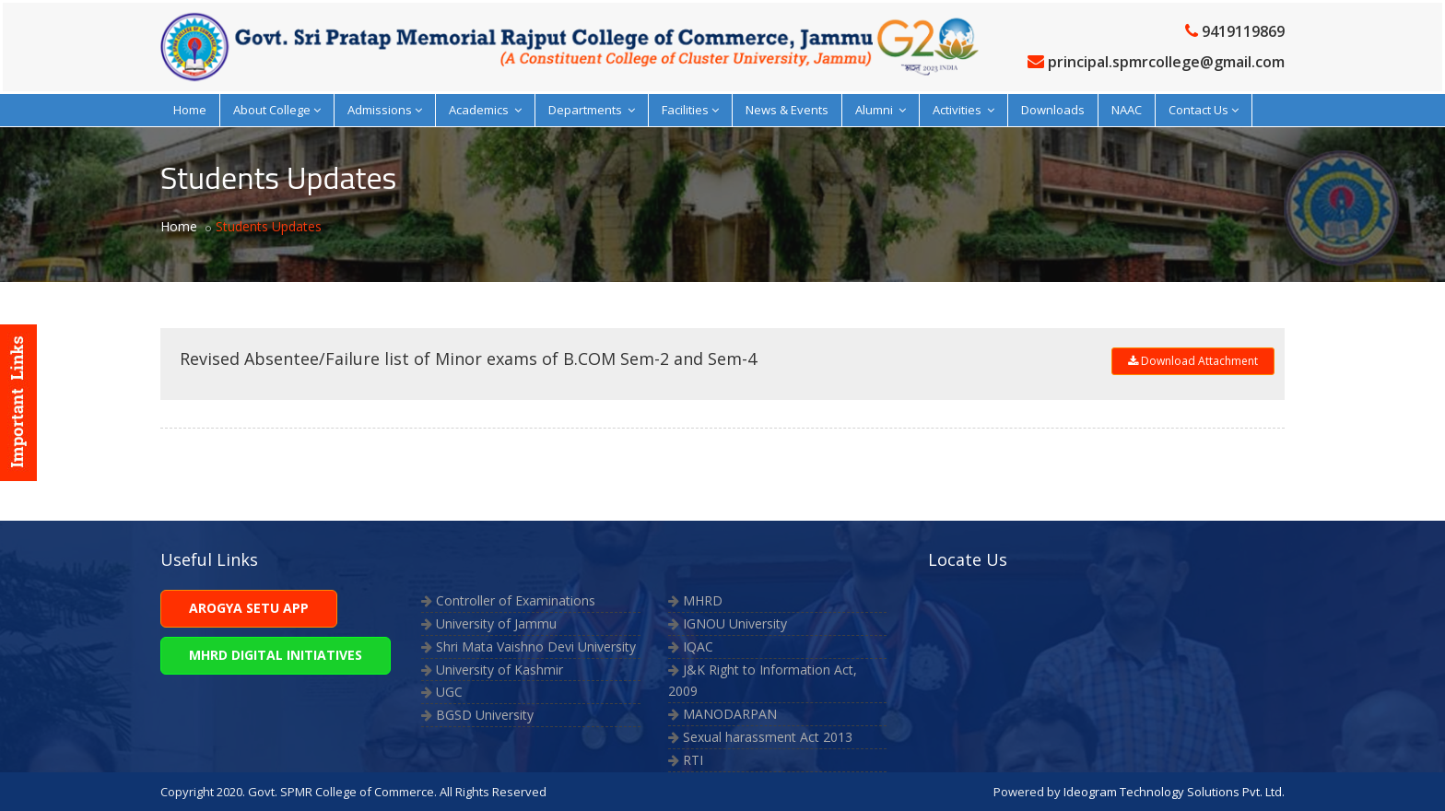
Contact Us (1204, 109)
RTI (693, 760)
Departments (591, 109)
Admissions (384, 109)
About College (277, 109)
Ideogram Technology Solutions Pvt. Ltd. (1174, 791)
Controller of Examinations (515, 600)
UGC (449, 691)
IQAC (698, 646)
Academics (485, 109)
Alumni (880, 109)
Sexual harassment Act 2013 (767, 737)
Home (189, 109)
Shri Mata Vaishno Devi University (536, 646)
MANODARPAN (730, 714)
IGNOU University (735, 623)
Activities (963, 109)
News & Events (787, 109)
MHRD (702, 600)
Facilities (690, 109)
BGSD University (485, 714)
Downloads (1053, 109)
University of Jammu (496, 623)
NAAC (1126, 109)
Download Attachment (1193, 361)
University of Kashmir (499, 669)
